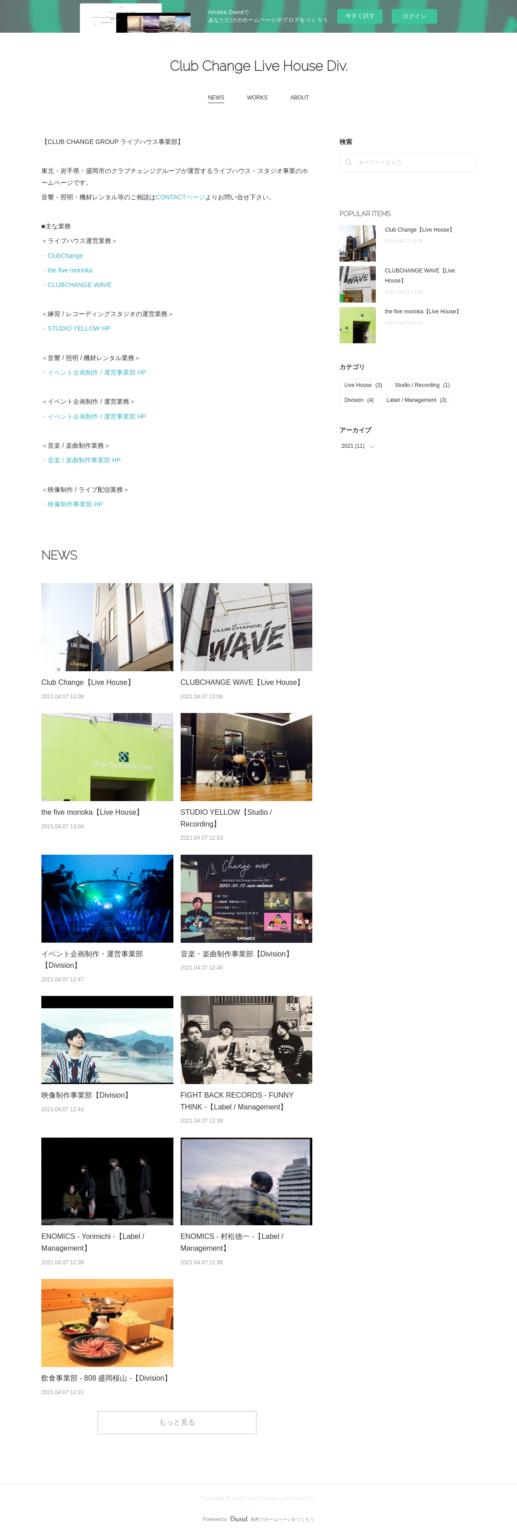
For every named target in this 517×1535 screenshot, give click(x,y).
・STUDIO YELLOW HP (75, 328)
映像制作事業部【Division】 (86, 1095)
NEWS (216, 97)
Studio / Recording (422, 385)
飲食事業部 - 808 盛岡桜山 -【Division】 (106, 1378)
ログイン (414, 16)
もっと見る (177, 1422)
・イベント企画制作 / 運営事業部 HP (93, 372)
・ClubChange (62, 255)
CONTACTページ (180, 197)
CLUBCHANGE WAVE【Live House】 (243, 682)
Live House (363, 385)
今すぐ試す (360, 15)
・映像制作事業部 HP (72, 504)
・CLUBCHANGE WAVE (76, 284)
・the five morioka (67, 270)
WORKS (257, 97)
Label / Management (417, 400)
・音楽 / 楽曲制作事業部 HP (81, 460)
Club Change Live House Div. (259, 66)
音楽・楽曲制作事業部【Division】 (237, 954)
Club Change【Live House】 (87, 682)
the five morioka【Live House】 (92, 812)
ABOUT (300, 97)
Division (359, 400)
